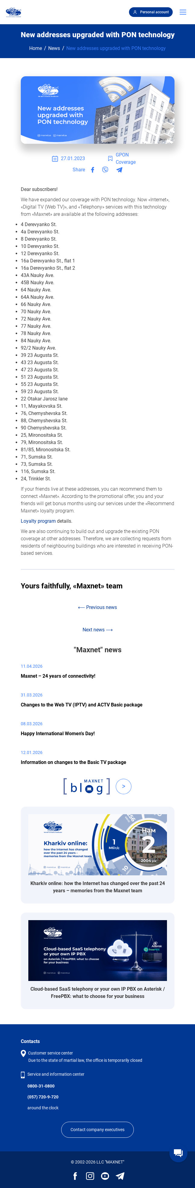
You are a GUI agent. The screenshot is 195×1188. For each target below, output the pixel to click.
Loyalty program (38, 521)
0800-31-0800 (41, 1086)
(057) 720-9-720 (42, 1096)
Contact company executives (97, 1129)
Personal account (151, 12)
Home (35, 48)
